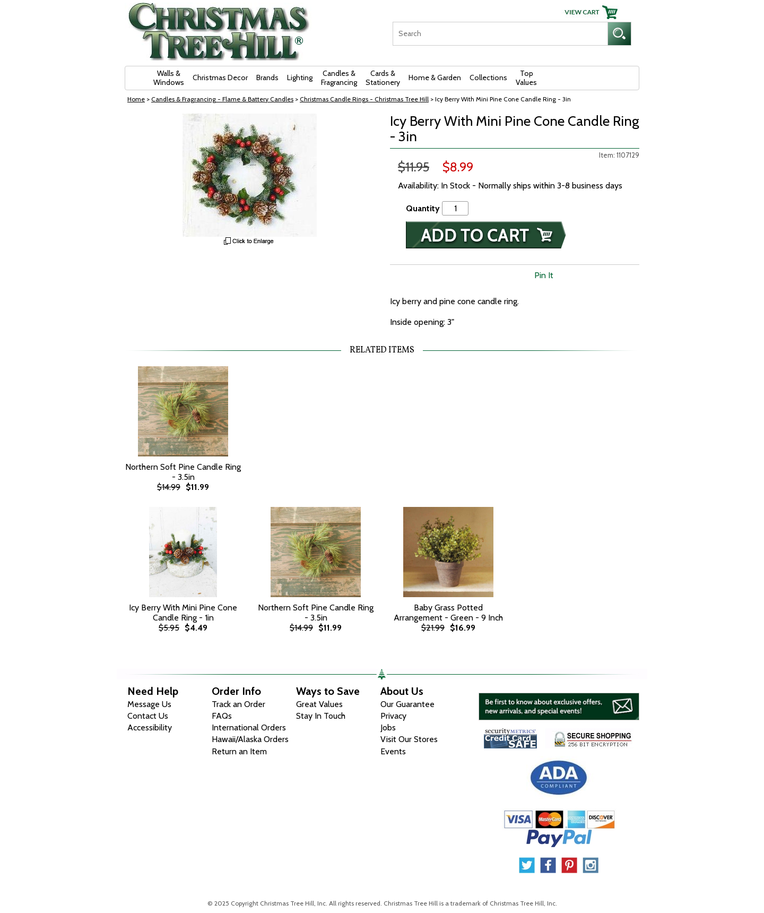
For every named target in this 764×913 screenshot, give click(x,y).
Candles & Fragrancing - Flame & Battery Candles (222, 99)
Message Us (149, 704)
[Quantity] (455, 208)
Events (393, 751)
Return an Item (239, 751)
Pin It (543, 275)
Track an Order (238, 704)
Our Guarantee (407, 704)
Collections (488, 77)
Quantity (423, 208)
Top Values (526, 77)
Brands (267, 77)
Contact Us (147, 716)
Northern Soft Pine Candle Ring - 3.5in (183, 472)
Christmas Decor (220, 77)
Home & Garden (435, 77)
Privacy (393, 716)
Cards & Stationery (383, 77)
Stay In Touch (320, 716)
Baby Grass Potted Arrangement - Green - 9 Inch (448, 612)
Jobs (388, 727)
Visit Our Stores (409, 739)
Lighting (299, 77)
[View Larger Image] (249, 175)
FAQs (222, 716)
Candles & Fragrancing (339, 77)
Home (136, 99)
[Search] (500, 34)
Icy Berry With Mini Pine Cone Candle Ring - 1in (183, 612)
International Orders (249, 727)
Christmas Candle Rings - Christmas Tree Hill (364, 99)
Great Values (319, 704)
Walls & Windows (168, 77)
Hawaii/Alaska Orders (250, 739)
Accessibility (149, 727)
